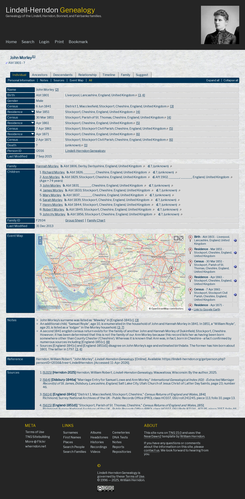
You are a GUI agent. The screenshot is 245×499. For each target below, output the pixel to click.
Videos (95, 452)
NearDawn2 (152, 436)
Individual (19, 75)
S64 (47, 380)
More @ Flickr (35, 441)
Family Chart (96, 220)
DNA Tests (120, 437)
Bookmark (78, 42)
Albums (95, 432)
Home (11, 42)
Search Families (74, 452)
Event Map (76, 80)
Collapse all (231, 80)
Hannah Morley (47, 166)
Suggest (142, 75)
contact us (151, 450)
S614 (47, 394)
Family (125, 75)
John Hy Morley (54, 214)
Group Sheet (74, 220)
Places (68, 442)
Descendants (63, 75)
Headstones (99, 437)
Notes (44, 80)
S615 (47, 405)
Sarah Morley (52, 200)
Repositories (121, 452)
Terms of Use (34, 432)
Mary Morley (52, 195)
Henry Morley (52, 205)
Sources (59, 80)
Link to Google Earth (207, 309)
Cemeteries (121, 432)
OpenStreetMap (160, 308)
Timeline (108, 75)
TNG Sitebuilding (37, 437)
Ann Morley (50, 177)
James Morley (53, 190)
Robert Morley (53, 209)
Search (28, 42)
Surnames (70, 432)
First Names (72, 437)
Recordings (98, 447)
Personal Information (21, 80)
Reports (118, 447)
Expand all (212, 80)
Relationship (87, 75)
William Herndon (192, 436)
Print (59, 42)
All (90, 80)
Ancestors (39, 75)
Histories (97, 442)
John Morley (51, 185)
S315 (47, 372)
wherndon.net (35, 446)
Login (44, 42)
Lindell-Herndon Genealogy (85, 151)
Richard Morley (53, 172)
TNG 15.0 (175, 433)
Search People (74, 447)
